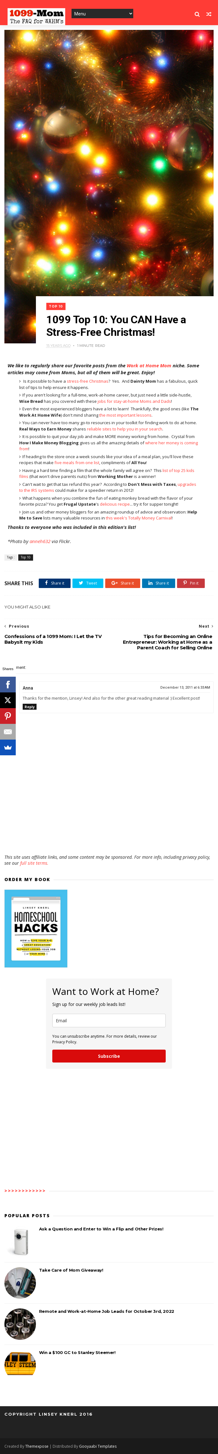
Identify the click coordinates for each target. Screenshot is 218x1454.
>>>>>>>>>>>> (25, 1191)
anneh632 (40, 541)
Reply (30, 706)
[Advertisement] (109, 835)
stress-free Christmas (87, 381)
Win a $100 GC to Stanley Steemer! (77, 1352)
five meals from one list (76, 462)
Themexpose (37, 1446)
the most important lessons (125, 415)
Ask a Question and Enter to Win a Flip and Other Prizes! (101, 1228)
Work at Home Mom (149, 365)
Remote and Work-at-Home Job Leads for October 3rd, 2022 (106, 1311)
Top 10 (56, 306)
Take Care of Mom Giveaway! (71, 1270)
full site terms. (34, 863)
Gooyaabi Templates (98, 1446)
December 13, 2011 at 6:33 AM (185, 687)
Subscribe (109, 1056)
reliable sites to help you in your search (124, 429)
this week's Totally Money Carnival (139, 518)
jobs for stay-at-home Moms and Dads (134, 401)
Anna (28, 688)
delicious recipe (115, 504)
